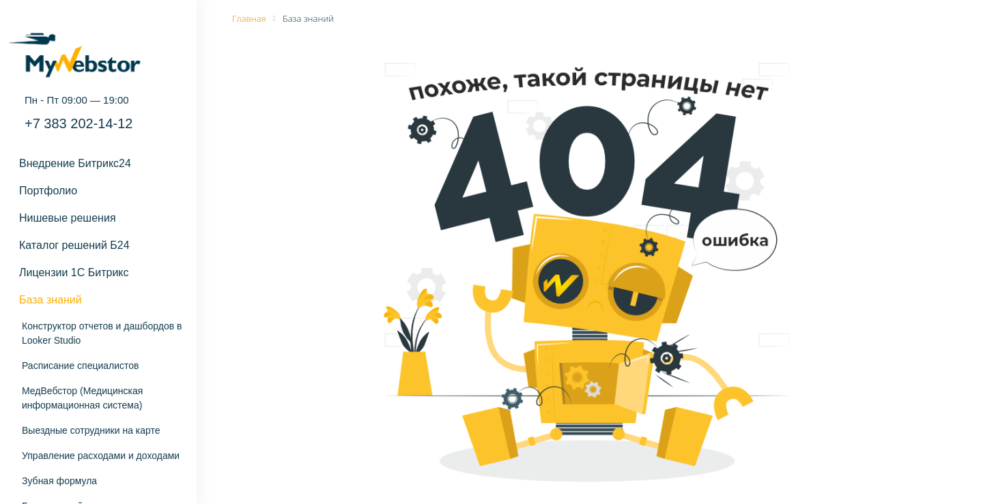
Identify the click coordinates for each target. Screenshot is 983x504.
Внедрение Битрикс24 (75, 163)
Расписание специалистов (80, 365)
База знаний (50, 300)
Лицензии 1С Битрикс (74, 272)
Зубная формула (59, 480)
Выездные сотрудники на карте (91, 430)
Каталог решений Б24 (74, 245)
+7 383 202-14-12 (78, 123)
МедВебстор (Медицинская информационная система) (82, 398)
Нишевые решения (67, 218)
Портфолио (48, 190)
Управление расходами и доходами (101, 455)
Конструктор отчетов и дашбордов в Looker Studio (102, 333)
